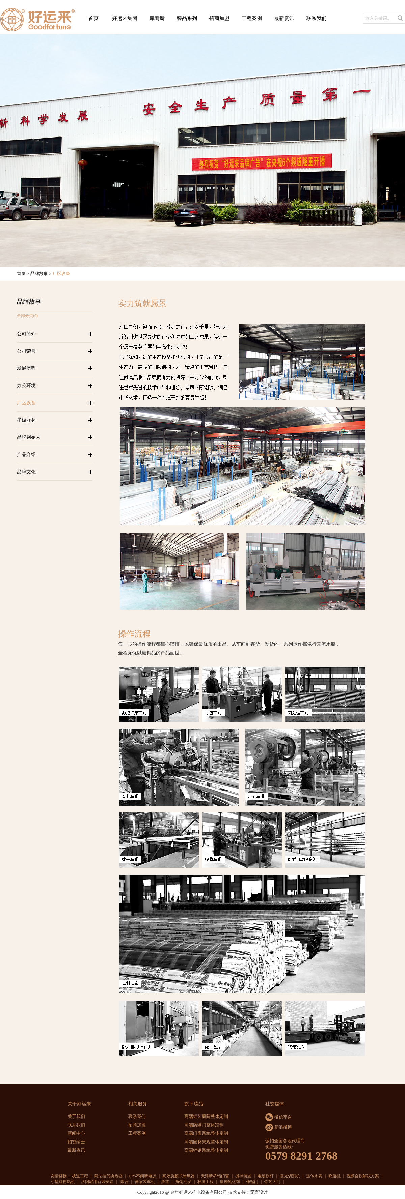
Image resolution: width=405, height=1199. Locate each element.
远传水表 (314, 1176)
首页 (93, 18)
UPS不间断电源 (142, 1176)
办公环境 (26, 385)
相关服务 (137, 1103)
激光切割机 (290, 1176)
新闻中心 (76, 1133)
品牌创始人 (28, 437)
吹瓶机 (334, 1176)
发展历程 (26, 368)
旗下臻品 (193, 1103)
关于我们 (76, 1116)
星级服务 (26, 420)
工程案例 (252, 18)
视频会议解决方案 (363, 1176)
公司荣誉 (26, 351)
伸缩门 (252, 1181)
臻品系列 (187, 18)
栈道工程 (80, 1176)
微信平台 (283, 1117)
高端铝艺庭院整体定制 (206, 1116)
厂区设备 (26, 402)
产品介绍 (26, 454)
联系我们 (316, 18)
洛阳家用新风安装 (97, 1181)
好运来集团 (124, 18)
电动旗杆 (266, 1176)
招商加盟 (219, 18)
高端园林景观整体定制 (206, 1141)
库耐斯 (157, 18)
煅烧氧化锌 (230, 1181)
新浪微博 (283, 1127)
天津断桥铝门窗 (215, 1176)
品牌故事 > (41, 273)
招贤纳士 (76, 1141)
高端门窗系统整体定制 (206, 1133)
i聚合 (124, 1181)
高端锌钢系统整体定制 (206, 1150)
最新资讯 (284, 18)
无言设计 (259, 1192)
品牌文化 (26, 471)
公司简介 (26, 333)
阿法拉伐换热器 (108, 1176)
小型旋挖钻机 (63, 1181)
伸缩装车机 (145, 1181)
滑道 (165, 1181)
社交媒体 (274, 1103)
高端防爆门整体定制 (204, 1124)
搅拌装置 (243, 1176)
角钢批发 (183, 1181)
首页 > (23, 273)
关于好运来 (79, 1103)
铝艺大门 (272, 1181)
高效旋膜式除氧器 (178, 1176)
